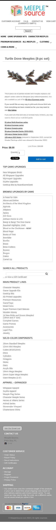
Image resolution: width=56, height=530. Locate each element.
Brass (5, 244)
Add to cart (41, 159)
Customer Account (11, 21)
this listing (12, 110)
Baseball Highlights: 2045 (14, 225)
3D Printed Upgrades (12, 297)
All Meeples (29, 42)
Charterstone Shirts (11, 410)
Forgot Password (11, 477)
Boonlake (7, 238)
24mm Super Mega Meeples (15, 374)
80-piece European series (34, 99)
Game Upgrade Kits (17, 36)
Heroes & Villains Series (13, 400)
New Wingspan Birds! (12, 172)
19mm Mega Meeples (12, 371)
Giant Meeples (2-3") (12, 378)
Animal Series (9, 403)
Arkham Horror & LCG (13, 219)
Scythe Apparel (9, 391)
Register (7, 474)
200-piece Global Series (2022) (16, 134)
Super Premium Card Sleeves (16, 309)
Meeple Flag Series (11, 394)
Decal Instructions (11, 460)
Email (10, 443)
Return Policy (9, 458)
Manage (7, 472)
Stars (5, 365)
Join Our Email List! (12, 428)
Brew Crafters (9, 247)
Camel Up (7, 259)
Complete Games (10, 321)
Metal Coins (8, 306)
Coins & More (7, 47)
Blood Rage (8, 231)
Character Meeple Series (14, 397)
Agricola (6, 206)
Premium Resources (11, 42)
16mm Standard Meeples (14, 343)
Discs (5, 353)
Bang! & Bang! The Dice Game (16, 222)
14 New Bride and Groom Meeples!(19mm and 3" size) (18, 316)
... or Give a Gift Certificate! (15, 277)
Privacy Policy (10, 480)
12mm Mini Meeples (12, 347)
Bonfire (6, 241)
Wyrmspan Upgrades (12, 178)
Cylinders (7, 356)
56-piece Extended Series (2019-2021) (19, 131)
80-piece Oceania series (14, 128)
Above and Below (11, 200)
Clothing (44, 42)
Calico (6, 256)
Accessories (8, 327)
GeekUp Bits (8, 294)
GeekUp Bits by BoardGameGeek (18, 185)
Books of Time (9, 234)
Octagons (7, 359)
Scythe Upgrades (10, 182)
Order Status (9, 455)
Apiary (6, 213)
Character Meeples (38, 36)
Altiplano (7, 210)
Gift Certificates (10, 463)
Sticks (5, 362)
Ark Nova (7, 216)
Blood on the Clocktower (14, 228)
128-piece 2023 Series (13, 137)
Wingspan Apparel (11, 388)
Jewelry (6, 333)
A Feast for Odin (10, 197)
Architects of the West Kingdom (17, 203)
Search (46, 273)
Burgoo (6, 253)
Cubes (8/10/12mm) (12, 350)
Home (3, 36)
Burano (6, 250)
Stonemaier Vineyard (12, 406)
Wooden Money (10, 312)
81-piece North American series (16, 122)
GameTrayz (8, 303)
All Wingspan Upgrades (13, 175)
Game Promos (9, 324)
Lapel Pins (7, 330)
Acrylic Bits (8, 368)
